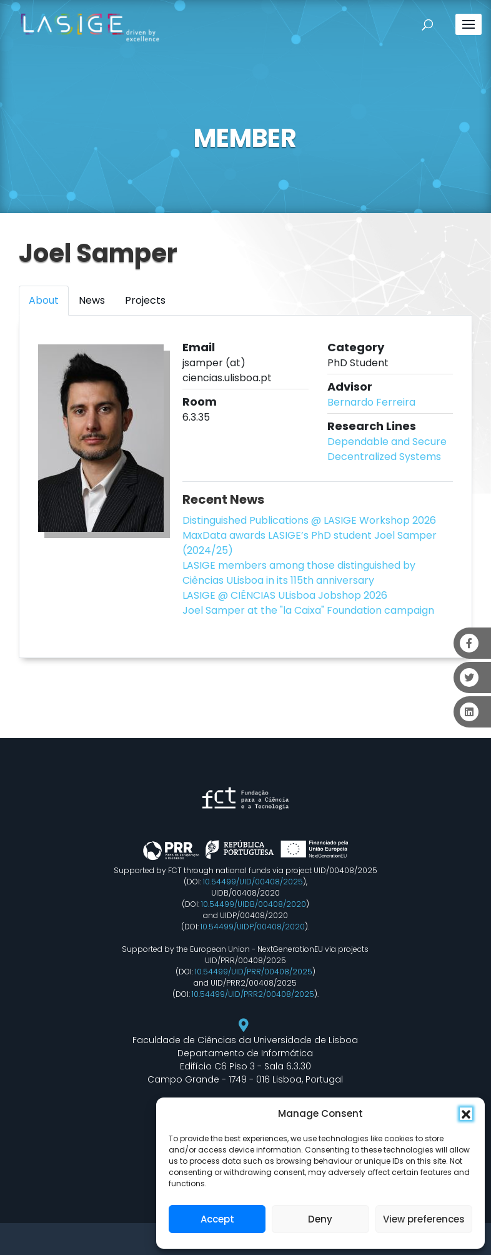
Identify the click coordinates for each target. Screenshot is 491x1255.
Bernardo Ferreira (371, 402)
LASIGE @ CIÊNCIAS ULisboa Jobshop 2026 (284, 595)
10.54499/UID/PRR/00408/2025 (253, 971)
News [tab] (92, 300)
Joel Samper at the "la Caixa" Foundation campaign (308, 610)
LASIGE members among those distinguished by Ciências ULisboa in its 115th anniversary (298, 573)
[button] (466, 1114)
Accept (217, 1219)
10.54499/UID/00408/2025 (253, 881)
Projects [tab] (145, 300)
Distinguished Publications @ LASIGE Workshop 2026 (309, 520)
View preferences (424, 1219)
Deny (320, 1219)
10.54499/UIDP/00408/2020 (253, 926)
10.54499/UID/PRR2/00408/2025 (253, 994)
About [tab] (44, 300)
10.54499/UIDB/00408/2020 (253, 904)
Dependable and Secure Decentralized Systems (387, 449)
